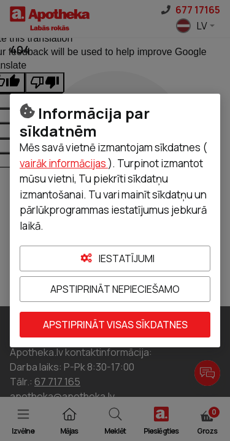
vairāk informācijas (64, 163)
